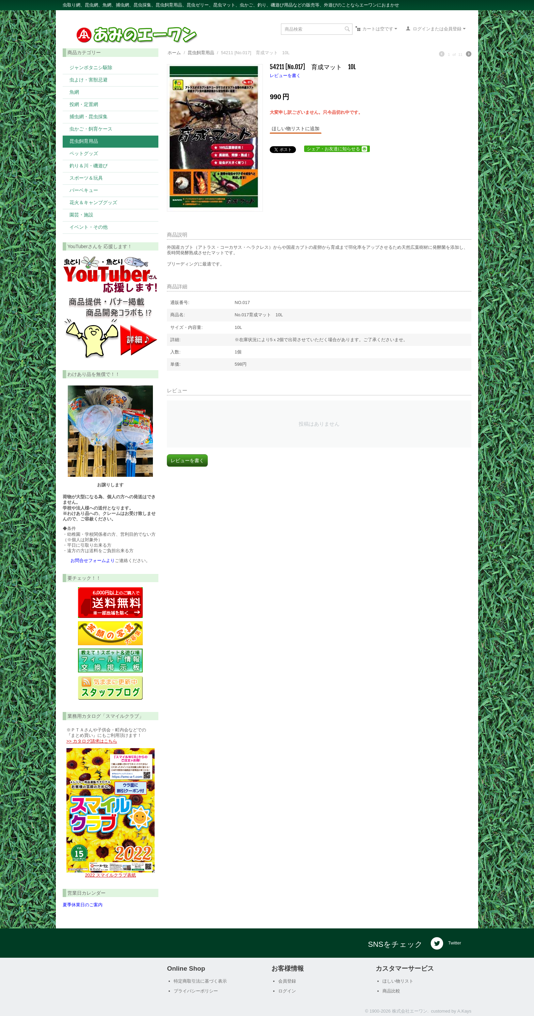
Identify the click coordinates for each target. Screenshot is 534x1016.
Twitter (445, 943)
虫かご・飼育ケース (90, 129)
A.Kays (464, 1011)
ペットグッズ (83, 153)
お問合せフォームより (92, 560)
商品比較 (391, 991)
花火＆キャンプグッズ (93, 202)
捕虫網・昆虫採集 (88, 116)
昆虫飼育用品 (83, 141)
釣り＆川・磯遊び (88, 165)
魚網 (74, 92)
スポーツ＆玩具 (86, 178)
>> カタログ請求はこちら (91, 741)
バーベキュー (83, 190)
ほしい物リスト (397, 981)
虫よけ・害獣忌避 (88, 79)
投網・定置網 (83, 104)
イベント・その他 (88, 227)
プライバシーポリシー (196, 991)
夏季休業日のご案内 (83, 904)
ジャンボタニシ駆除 (90, 67)
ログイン (287, 991)
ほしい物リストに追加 (295, 128)
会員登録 (287, 981)
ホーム (174, 52)
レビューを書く (285, 75)
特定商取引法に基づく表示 (200, 981)
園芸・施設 (81, 214)
